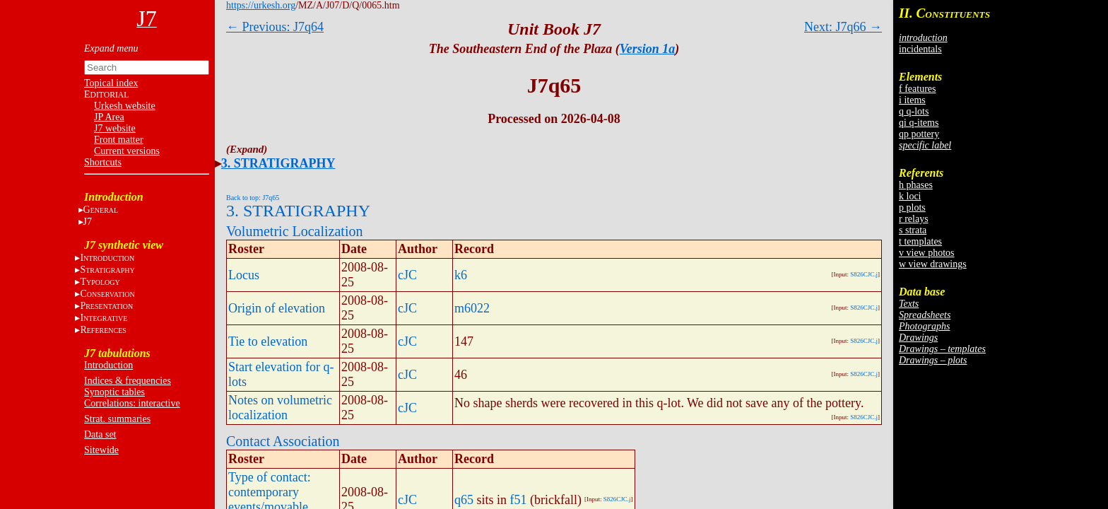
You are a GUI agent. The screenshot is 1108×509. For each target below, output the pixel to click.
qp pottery (919, 134)
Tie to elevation (267, 341)
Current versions (127, 151)
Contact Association (283, 441)
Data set (100, 434)
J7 (87, 221)
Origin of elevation (276, 308)
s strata (912, 230)
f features (917, 88)
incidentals (920, 49)
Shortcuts (103, 162)
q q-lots (914, 111)
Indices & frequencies (127, 380)
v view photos (927, 252)
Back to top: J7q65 (252, 197)
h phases (916, 185)
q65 (463, 500)
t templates (920, 241)
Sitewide (101, 450)
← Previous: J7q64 (275, 27)
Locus (243, 275)
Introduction (108, 365)
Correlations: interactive (132, 403)
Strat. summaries (117, 419)
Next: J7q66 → (843, 27)
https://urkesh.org (260, 5)
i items (912, 100)
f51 (518, 500)
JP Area (109, 117)
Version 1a (648, 49)
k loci (910, 196)
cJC (407, 275)
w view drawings (933, 264)
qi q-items (918, 122)
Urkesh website (124, 105)
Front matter (118, 139)
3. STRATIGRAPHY (278, 163)
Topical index (111, 83)
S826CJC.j (864, 274)
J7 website (115, 128)
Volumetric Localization (294, 231)
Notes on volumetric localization (280, 407)
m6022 (472, 308)
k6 (460, 275)
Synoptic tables (114, 392)
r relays (914, 218)
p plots (912, 207)
